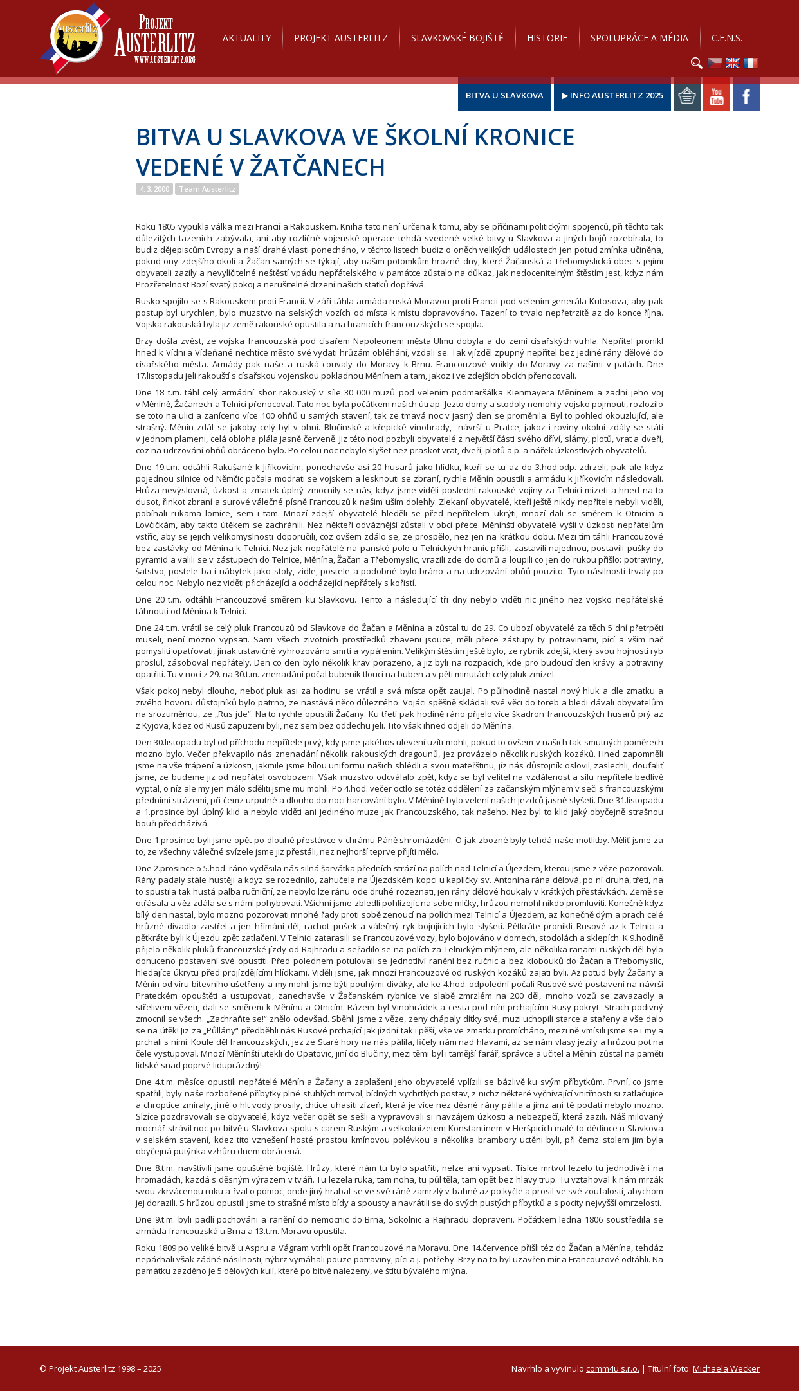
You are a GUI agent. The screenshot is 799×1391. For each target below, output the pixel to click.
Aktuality (247, 38)
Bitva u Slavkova (505, 95)
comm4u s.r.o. (612, 1368)
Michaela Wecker (726, 1368)
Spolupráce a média (639, 38)
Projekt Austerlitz (117, 39)
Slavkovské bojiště (457, 38)
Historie (547, 38)
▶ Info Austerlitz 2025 (612, 95)
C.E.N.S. (727, 38)
